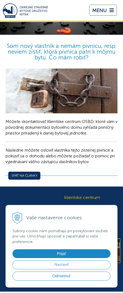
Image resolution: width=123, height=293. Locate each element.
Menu (103, 10)
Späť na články (24, 175)
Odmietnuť (62, 276)
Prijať (61, 253)
